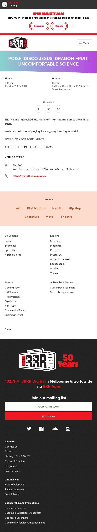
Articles (54, 268)
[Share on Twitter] (48, 109)
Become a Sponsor (15, 508)
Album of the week (60, 259)
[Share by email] (58, 109)
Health (57, 208)
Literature (32, 216)
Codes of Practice (15, 461)
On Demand (11, 235)
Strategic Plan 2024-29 (17, 456)
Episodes (10, 250)
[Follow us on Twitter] (29, 429)
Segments (10, 245)
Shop (8, 329)
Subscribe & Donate (61, 282)
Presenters (56, 254)
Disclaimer (11, 466)
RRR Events (11, 292)
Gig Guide (10, 301)
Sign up (48, 416)
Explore (54, 235)
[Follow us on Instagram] (68, 429)
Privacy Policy (12, 471)
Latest (8, 241)
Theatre (66, 216)
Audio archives (13, 254)
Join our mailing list (48, 397)
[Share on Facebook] (38, 109)
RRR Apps (52, 386)
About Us (10, 441)
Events (9, 282)
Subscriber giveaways (62, 292)
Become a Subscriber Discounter (23, 512)
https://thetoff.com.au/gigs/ (29, 175)
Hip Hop (75, 208)
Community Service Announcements (25, 522)
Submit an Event (14, 314)
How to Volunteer (14, 484)
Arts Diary (10, 305)
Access (9, 451)
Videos (54, 273)
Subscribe (39, 25)
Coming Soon (12, 287)
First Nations (36, 208)
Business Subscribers (16, 517)
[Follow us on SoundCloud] (55, 429)
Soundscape (57, 263)
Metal (50, 216)
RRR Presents (12, 296)
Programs (55, 245)
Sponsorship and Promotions (22, 502)
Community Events (15, 310)
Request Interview (14, 489)
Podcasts (55, 250)
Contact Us (11, 446)
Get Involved (12, 479)
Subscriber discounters (62, 287)
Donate (59, 25)
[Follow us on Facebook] (41, 429)
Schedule (55, 241)
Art (18, 208)
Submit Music (12, 494)
